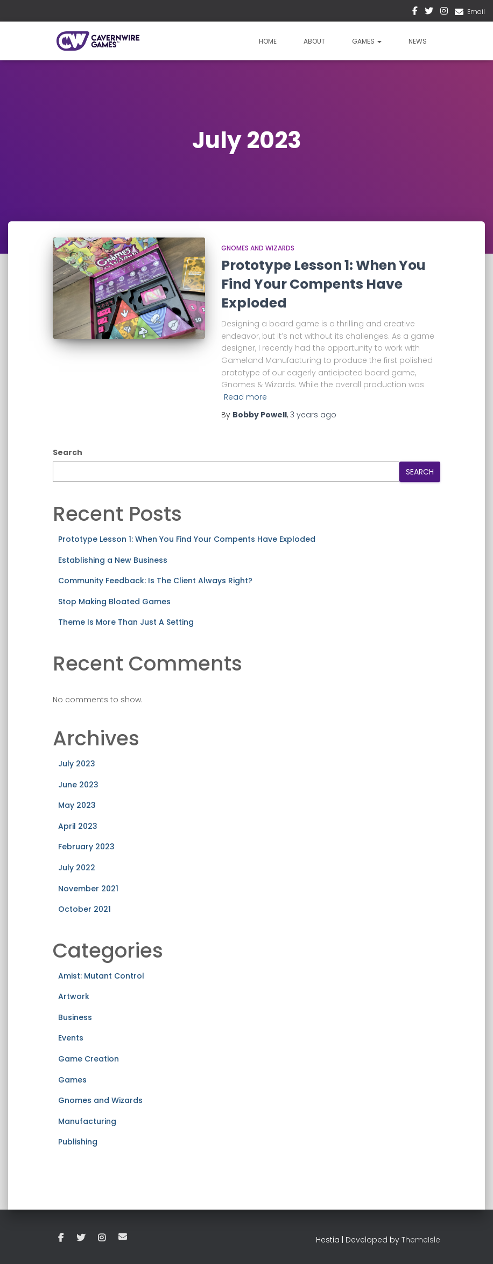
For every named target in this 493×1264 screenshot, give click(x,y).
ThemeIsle (421, 1239)
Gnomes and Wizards (257, 248)
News (418, 41)
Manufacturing (87, 1121)
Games (367, 41)
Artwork (73, 996)
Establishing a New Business (112, 560)
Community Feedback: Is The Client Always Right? (155, 580)
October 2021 (84, 909)
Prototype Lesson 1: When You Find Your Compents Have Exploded (323, 284)
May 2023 (77, 805)
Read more (245, 397)
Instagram (444, 12)
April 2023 (77, 826)
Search (67, 452)
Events (70, 1037)
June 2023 (78, 784)
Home (268, 41)
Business (75, 1017)
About (314, 41)
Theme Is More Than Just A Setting (126, 622)
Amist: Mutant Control (101, 975)
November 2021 (88, 888)
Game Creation (88, 1058)
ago (313, 414)
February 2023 (86, 846)
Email (476, 11)
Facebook (415, 12)
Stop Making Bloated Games (114, 601)
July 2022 (76, 867)
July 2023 (76, 763)
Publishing (77, 1141)
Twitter (429, 12)
